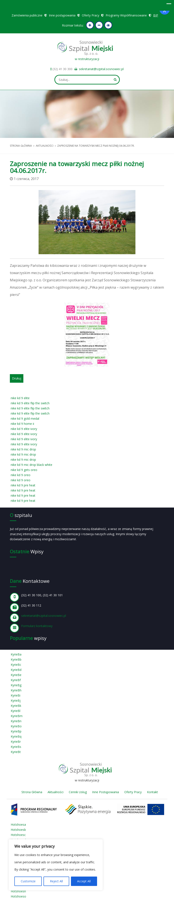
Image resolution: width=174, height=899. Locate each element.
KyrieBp (16, 731)
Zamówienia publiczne (27, 15)
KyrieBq (16, 736)
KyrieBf (16, 680)
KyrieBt (16, 752)
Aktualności (44, 146)
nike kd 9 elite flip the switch (30, 403)
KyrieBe (16, 675)
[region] (56, 864)
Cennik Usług (78, 792)
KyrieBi (15, 695)
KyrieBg (16, 685)
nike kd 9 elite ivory (24, 429)
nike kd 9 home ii (22, 424)
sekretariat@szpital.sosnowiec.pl (101, 69)
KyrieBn (16, 721)
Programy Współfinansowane (126, 15)
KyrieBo (16, 726)
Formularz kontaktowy (36, 626)
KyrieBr (16, 742)
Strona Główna (31, 792)
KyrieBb (16, 659)
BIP (155, 15)
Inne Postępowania (105, 792)
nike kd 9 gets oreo (24, 470)
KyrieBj (16, 700)
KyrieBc (16, 665)
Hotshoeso (18, 896)
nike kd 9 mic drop (23, 449)
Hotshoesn (18, 891)
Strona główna (21, 146)
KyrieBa (16, 654)
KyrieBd (16, 670)
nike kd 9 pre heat (23, 485)
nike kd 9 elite (20, 398)
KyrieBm (16, 716)
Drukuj (16, 378)
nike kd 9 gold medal (25, 418)
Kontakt (152, 792)
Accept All (84, 881)
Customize (28, 881)
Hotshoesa (18, 824)
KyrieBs (16, 747)
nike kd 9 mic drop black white (31, 465)
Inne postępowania (62, 15)
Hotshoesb (18, 830)
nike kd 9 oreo (20, 475)
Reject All (56, 881)
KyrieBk (16, 706)
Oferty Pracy (90, 15)
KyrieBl (15, 711)
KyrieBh (16, 690)
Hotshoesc (18, 835)
